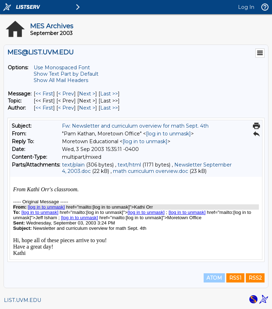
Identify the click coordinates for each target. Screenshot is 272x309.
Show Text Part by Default (66, 74)
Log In (246, 7)
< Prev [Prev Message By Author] (66, 108)
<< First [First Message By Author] (44, 108)
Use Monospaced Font (62, 67)
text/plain (73, 165)
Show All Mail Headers (61, 80)
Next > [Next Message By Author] (87, 108)
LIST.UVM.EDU (22, 300)
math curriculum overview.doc (150, 171)
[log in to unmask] (168, 133)
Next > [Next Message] (87, 94)
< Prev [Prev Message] (66, 94)
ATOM (214, 278)
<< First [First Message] (44, 94)
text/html (129, 165)
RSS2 (255, 278)
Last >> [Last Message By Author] (109, 108)
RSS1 (235, 278)
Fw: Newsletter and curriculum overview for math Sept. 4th (135, 126)
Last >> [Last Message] (109, 94)
